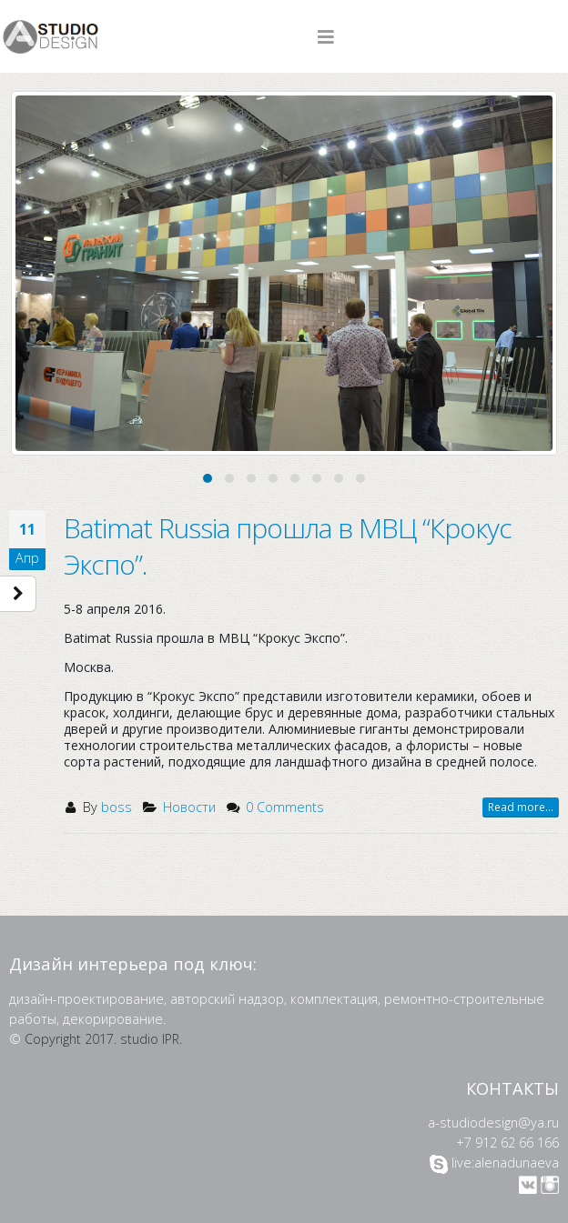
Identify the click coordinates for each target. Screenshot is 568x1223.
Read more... (520, 807)
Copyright (53, 1039)
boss (116, 807)
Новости (189, 807)
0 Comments (285, 807)
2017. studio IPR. (133, 1039)
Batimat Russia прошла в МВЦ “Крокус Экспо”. (288, 546)
